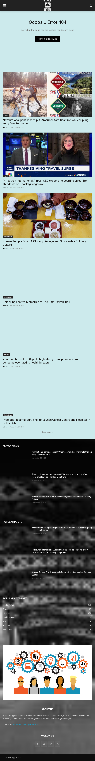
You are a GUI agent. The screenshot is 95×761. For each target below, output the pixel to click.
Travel (6, 115)
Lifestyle (6, 354)
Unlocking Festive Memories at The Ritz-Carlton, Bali (36, 302)
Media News (8, 237)
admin (5, 127)
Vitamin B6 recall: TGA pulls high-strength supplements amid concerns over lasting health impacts (41, 360)
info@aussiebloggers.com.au (26, 724)
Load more (47, 432)
